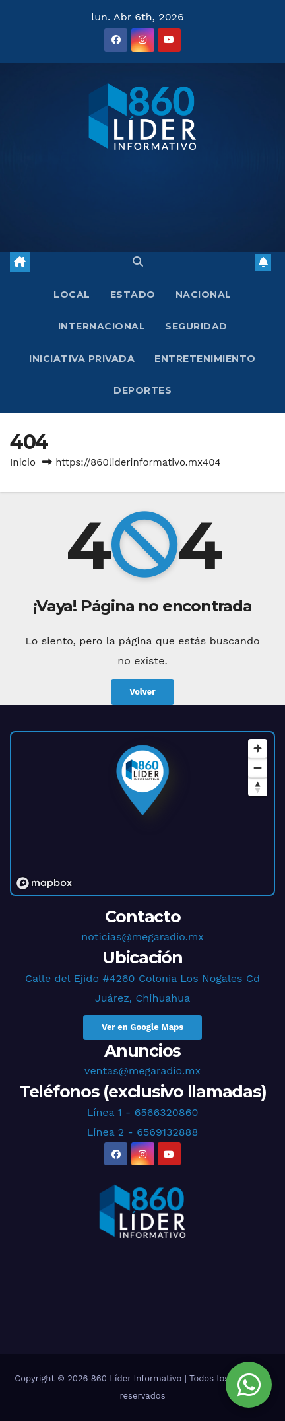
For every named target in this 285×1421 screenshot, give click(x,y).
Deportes (142, 390)
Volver (142, 692)
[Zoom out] (257, 767)
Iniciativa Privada (82, 358)
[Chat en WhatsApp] (249, 1385)
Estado (133, 294)
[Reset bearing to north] (257, 786)
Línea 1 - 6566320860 (143, 1112)
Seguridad (196, 326)
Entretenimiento (205, 358)
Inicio (23, 462)
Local (71, 294)
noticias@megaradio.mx (142, 936)
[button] (138, 262)
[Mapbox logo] (44, 883)
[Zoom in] (257, 748)
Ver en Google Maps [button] (142, 1027)
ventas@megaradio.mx (142, 1070)
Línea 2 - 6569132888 (143, 1132)
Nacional (203, 294)
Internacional (102, 326)
